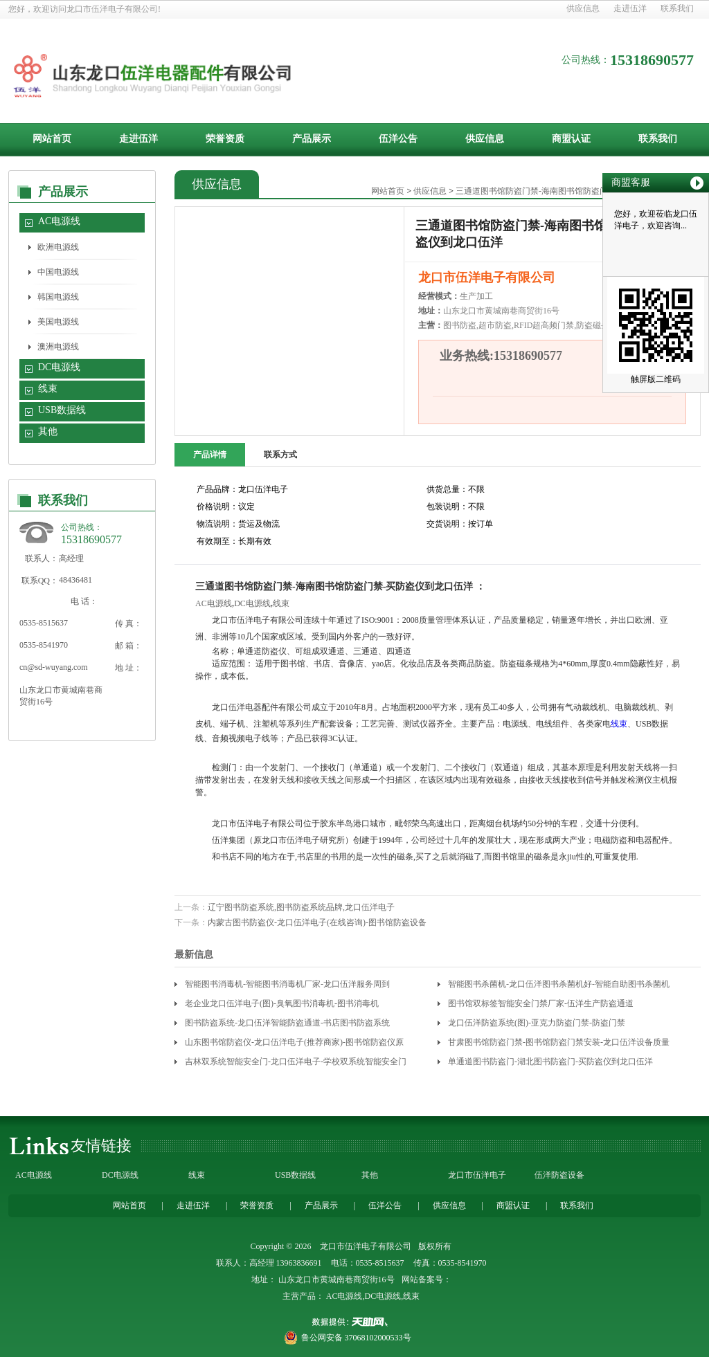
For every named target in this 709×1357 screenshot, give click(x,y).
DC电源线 (59, 367)
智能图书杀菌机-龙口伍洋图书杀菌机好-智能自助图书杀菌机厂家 (559, 986)
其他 (47, 431)
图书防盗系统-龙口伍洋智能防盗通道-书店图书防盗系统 (287, 1023)
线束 (47, 388)
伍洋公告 (398, 139)
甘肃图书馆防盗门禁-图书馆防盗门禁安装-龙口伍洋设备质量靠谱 (559, 1044)
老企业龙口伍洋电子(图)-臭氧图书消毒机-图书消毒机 (282, 1003)
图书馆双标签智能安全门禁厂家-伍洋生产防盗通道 (541, 1003)
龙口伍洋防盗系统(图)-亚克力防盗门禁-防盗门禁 (536, 1023)
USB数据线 (62, 410)
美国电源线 (58, 322)
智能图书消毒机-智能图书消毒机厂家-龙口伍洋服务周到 (287, 984)
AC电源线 (59, 221)
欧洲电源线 (58, 247)
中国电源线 (58, 272)
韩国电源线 (58, 297)
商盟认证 (571, 139)
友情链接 (101, 1145)
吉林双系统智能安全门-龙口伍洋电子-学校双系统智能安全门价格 (295, 1064)
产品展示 (311, 139)
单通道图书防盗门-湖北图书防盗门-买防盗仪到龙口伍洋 (550, 1061)
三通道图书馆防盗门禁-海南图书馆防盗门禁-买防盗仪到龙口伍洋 (575, 191)
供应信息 (583, 8)
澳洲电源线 (58, 347)
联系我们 (677, 8)
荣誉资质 (225, 139)
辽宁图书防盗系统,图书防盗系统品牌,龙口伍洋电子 (301, 907)
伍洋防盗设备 (559, 1175)
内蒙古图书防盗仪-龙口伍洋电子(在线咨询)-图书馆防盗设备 (317, 922)
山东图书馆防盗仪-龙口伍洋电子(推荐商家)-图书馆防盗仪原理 (294, 1044)
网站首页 (52, 139)
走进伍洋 (630, 8)
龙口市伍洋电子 (477, 1175)
